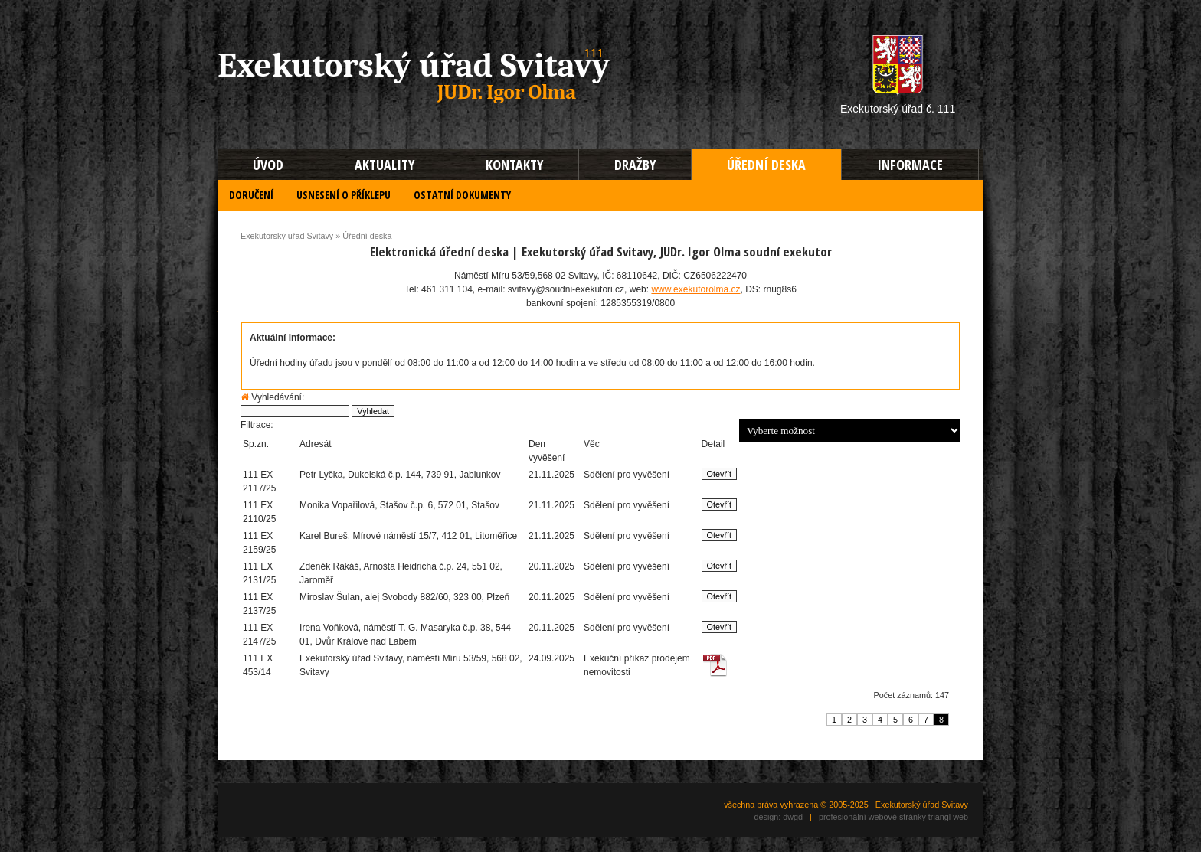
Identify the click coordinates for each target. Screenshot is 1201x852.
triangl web (948, 816)
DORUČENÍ (251, 195)
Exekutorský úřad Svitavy (287, 235)
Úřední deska (366, 235)
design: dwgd (778, 816)
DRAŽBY (635, 164)
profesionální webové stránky (872, 816)
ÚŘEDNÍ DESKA (766, 164)
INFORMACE (910, 164)
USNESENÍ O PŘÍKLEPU (343, 195)
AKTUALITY (384, 164)
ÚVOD (268, 164)
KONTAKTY (514, 164)
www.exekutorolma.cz (695, 289)
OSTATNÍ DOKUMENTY (462, 195)
